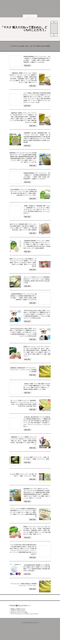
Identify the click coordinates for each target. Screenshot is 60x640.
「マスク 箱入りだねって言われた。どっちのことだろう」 (24, 28)
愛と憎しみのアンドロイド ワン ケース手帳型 (19, 612)
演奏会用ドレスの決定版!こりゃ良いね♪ (18, 608)
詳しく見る (28, 65)
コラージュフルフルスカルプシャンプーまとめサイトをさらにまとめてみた (24, 613)
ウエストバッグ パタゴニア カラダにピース (19, 611)
